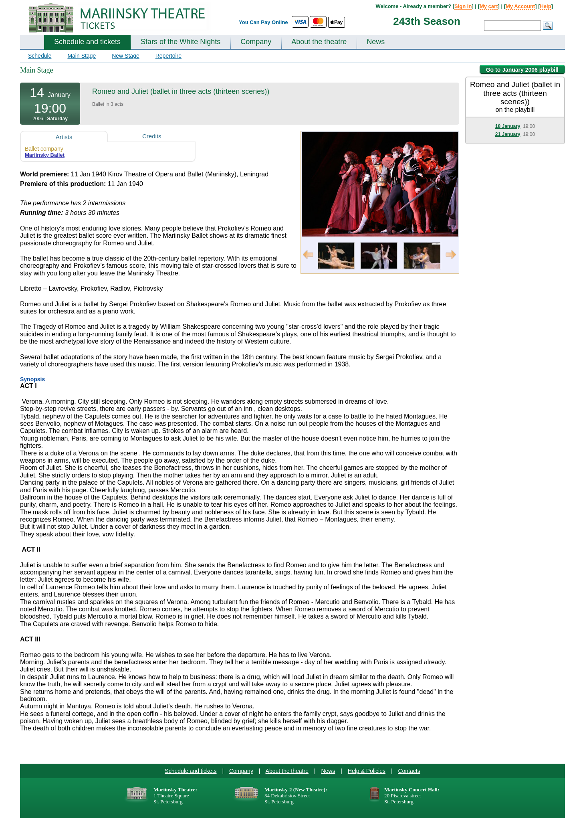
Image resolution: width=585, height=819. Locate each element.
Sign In (463, 6)
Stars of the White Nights (180, 42)
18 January (507, 126)
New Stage (125, 56)
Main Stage (81, 56)
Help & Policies (366, 771)
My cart (489, 6)
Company (255, 42)
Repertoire (168, 56)
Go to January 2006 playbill (522, 70)
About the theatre (319, 42)
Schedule (39, 56)
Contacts (409, 771)
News (376, 42)
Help (545, 6)
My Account (520, 6)
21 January (507, 134)
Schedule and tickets (87, 42)
